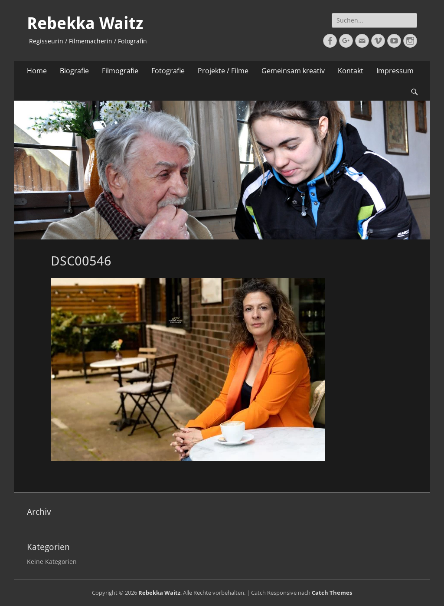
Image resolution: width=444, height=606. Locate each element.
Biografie (74, 70)
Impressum (395, 70)
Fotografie (168, 70)
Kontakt (350, 70)
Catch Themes (332, 592)
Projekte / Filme (223, 70)
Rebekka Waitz (85, 23)
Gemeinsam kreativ (293, 70)
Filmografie (120, 70)
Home (37, 70)
